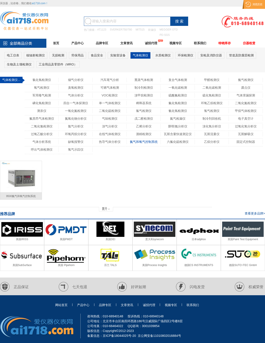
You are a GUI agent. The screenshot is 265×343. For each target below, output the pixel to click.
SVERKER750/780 (121, 29)
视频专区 (175, 43)
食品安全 (97, 55)
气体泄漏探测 (246, 95)
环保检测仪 (185, 55)
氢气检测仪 (212, 111)
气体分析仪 (75, 95)
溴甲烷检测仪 (143, 95)
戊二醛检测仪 (143, 118)
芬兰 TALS (110, 265)
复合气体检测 (177, 80)
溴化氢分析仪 (212, 126)
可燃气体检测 (109, 87)
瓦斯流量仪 (212, 134)
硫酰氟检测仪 (177, 95)
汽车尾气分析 (109, 80)
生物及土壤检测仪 (19, 64)
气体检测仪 (140, 55)
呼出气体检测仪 (42, 149)
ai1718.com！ (40, 3)
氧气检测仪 (41, 87)
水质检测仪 (163, 55)
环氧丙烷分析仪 (76, 134)
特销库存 (224, 43)
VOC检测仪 (110, 95)
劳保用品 (77, 55)
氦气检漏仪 (178, 118)
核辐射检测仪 (35, 55)
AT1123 (101, 29)
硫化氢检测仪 (212, 95)
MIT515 (140, 29)
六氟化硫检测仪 (178, 142)
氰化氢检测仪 (177, 111)
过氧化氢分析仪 (246, 126)
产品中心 (77, 43)
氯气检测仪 (143, 111)
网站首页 (61, 305)
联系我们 (200, 43)
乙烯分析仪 (143, 126)
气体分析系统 (41, 142)
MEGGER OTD (169, 29)
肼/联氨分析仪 (177, 126)
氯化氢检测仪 (41, 80)
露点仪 (245, 87)
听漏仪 (152, 29)
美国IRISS (22, 239)
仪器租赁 (249, 43)
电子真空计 (246, 118)
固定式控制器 (246, 142)
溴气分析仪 (109, 126)
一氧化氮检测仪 (76, 111)
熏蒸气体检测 (143, 80)
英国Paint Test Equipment (243, 239)
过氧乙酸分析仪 (42, 134)
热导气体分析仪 (110, 142)
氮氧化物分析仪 (76, 118)
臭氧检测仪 (75, 87)
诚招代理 (151, 43)
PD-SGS (165, 34)
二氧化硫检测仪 (110, 111)
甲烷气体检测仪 (246, 111)
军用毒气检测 (41, 95)
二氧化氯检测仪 (42, 126)
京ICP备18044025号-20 (119, 335)
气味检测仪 (109, 118)
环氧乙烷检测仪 (212, 103)
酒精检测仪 (143, 134)
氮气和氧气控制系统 (144, 142)
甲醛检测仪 (212, 80)
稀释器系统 (143, 103)
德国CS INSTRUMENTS (198, 265)
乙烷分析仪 (212, 142)
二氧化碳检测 (212, 87)
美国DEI (110, 239)
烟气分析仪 (75, 80)
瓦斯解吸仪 (246, 134)
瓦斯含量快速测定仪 (178, 134)
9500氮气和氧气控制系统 (21, 196)
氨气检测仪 (246, 80)
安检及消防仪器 (211, 55)
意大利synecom (154, 239)
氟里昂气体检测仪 (41, 118)
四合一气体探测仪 (75, 103)
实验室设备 (118, 55)
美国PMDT (66, 239)
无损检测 (58, 55)
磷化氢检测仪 (41, 103)
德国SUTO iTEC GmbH (243, 265)
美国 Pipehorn (66, 265)
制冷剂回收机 (212, 118)
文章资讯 (126, 43)
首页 (56, 43)
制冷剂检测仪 (143, 87)
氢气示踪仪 (75, 149)
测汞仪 (41, 111)
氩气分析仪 (75, 126)
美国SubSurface (22, 265)
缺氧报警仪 (75, 142)
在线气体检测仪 (110, 134)
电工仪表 (13, 55)
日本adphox (199, 239)
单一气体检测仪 (110, 103)
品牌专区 (102, 43)
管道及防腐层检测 (241, 55)
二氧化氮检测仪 (246, 103)
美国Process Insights (154, 265)
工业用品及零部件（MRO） (58, 64)
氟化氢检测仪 (177, 103)
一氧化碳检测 (177, 87)
